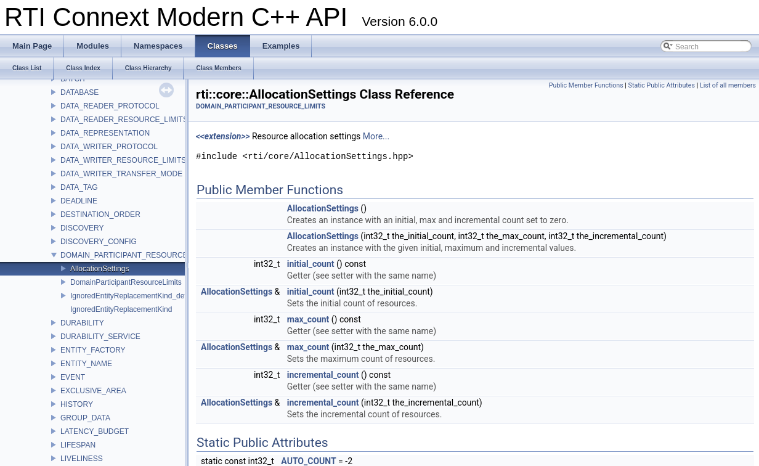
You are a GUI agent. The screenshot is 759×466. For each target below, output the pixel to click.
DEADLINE (78, 201)
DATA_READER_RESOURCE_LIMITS (124, 119)
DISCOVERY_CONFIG (98, 241)
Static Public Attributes (661, 85)
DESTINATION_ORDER (100, 214)
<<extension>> (223, 136)
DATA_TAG (79, 187)
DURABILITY (82, 323)
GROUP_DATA (85, 418)
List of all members (728, 85)
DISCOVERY (82, 228)
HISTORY (76, 404)
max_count (308, 319)
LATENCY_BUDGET (94, 431)
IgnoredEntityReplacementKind (121, 309)
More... (376, 136)
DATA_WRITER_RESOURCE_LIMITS (123, 160)
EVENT (72, 377)
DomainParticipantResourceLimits (126, 282)
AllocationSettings (99, 268)
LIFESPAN (77, 445)
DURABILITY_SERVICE (100, 336)
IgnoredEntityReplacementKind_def (128, 296)
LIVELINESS (81, 458)
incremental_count (323, 375)
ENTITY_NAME (86, 363)
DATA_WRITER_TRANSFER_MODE (121, 174)
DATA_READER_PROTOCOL (110, 106)
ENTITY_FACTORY (93, 350)
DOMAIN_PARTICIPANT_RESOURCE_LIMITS (138, 255)
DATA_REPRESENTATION (105, 133)
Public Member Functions (586, 85)
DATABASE (79, 92)
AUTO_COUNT (308, 461)
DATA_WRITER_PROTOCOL (109, 146)
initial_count (311, 264)
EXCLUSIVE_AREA (93, 390)
